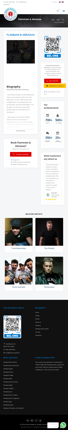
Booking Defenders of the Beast (13, 408)
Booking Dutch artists (42, 329)
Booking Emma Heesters (11, 365)
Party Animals (18, 287)
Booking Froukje (8, 375)
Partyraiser (49, 287)
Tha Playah (49, 248)
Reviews (38, 325)
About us (38, 322)
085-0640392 (10, 2)
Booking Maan (7, 378)
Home (52, 19)
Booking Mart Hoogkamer (11, 398)
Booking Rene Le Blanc (10, 395)
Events (37, 319)
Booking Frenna (8, 372)
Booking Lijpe (7, 401)
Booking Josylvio (8, 405)
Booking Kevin (7, 392)
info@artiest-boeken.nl (13, 353)
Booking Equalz (8, 369)
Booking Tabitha (8, 388)
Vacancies (38, 335)
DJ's (63, 19)
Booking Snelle (7, 385)
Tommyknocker (19, 248)
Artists (58, 19)
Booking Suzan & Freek (10, 382)
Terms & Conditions (33, 427)
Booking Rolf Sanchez (10, 362)
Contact (37, 332)
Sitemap (23, 427)
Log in (54, 2)
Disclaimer (44, 427)
